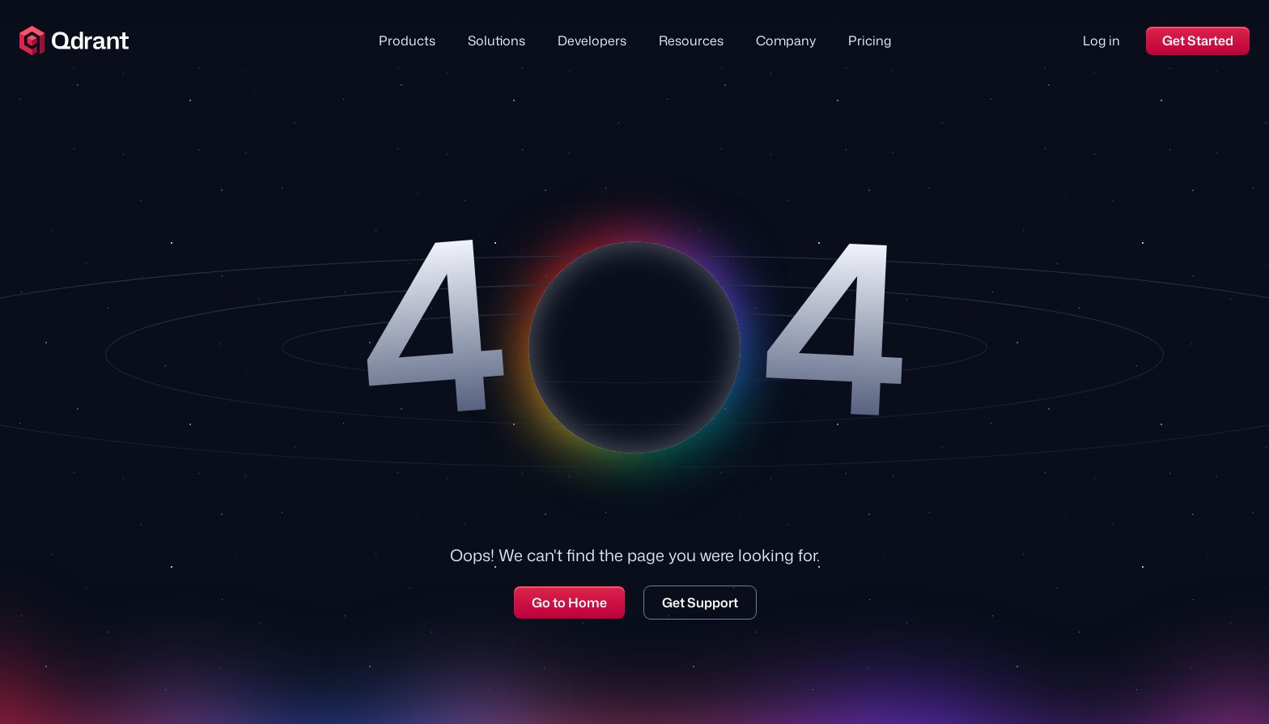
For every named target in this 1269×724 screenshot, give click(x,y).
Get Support (700, 602)
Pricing (869, 40)
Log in (1101, 40)
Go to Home (569, 602)
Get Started (1197, 40)
